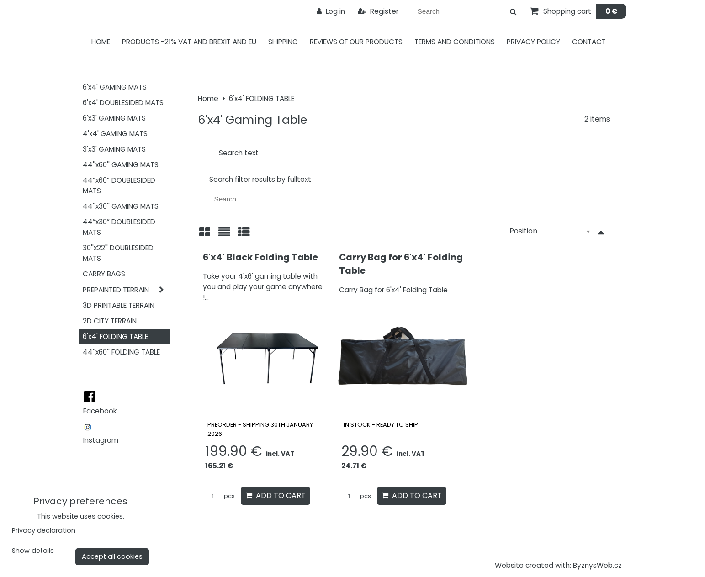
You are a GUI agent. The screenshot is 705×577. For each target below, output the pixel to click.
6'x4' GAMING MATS (115, 87)
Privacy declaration (43, 530)
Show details (33, 551)
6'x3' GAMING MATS (114, 118)
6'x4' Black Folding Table (260, 257)
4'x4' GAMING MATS (115, 133)
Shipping (283, 42)
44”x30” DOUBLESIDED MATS (119, 227)
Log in (331, 11)
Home (100, 42)
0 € (611, 11)
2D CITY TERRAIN (110, 321)
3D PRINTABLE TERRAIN (118, 305)
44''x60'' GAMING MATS (121, 164)
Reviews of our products (356, 42)
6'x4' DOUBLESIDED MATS (123, 102)
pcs (220, 496)
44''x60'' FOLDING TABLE (121, 352)
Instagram (100, 440)
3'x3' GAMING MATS (114, 149)
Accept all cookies (112, 556)
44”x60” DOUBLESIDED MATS (119, 185)
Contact (589, 42)
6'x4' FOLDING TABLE (115, 336)
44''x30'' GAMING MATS (121, 206)
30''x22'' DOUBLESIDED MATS (118, 253)
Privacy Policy (533, 42)
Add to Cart (275, 495)
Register (378, 11)
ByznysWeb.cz (597, 565)
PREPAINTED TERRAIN (126, 289)
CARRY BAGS (104, 274)
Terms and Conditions (454, 42)
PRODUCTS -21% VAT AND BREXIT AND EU (189, 42)
